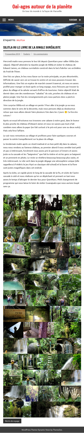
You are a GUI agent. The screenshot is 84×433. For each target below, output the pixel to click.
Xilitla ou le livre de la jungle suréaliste (32, 47)
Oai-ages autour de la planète (42, 6)
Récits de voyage (12, 421)
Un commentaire (41, 54)
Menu (11, 19)
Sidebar (73, 19)
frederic (26, 54)
